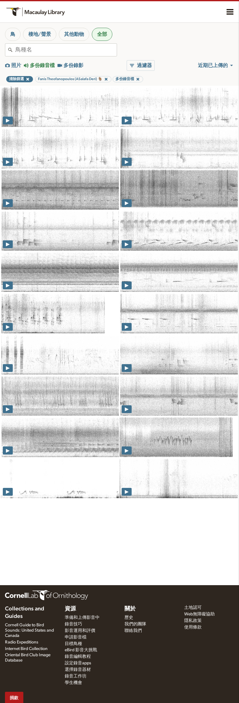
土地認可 (193, 607)
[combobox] (66, 50)
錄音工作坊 (76, 676)
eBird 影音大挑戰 (81, 650)
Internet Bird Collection (26, 649)
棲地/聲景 (39, 34)
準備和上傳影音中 (82, 617)
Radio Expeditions (21, 642)
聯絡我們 (133, 630)
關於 (130, 609)
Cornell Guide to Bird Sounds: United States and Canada (29, 630)
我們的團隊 (135, 624)
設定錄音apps (78, 663)
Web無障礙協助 (199, 614)
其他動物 (74, 34)
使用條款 (193, 627)
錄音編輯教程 (78, 656)
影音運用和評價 (80, 630)
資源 (70, 609)
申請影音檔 (76, 637)
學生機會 (73, 683)
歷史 (128, 617)
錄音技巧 (73, 624)
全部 (102, 34)
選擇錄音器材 (78, 669)
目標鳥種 (73, 644)
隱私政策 (193, 621)
